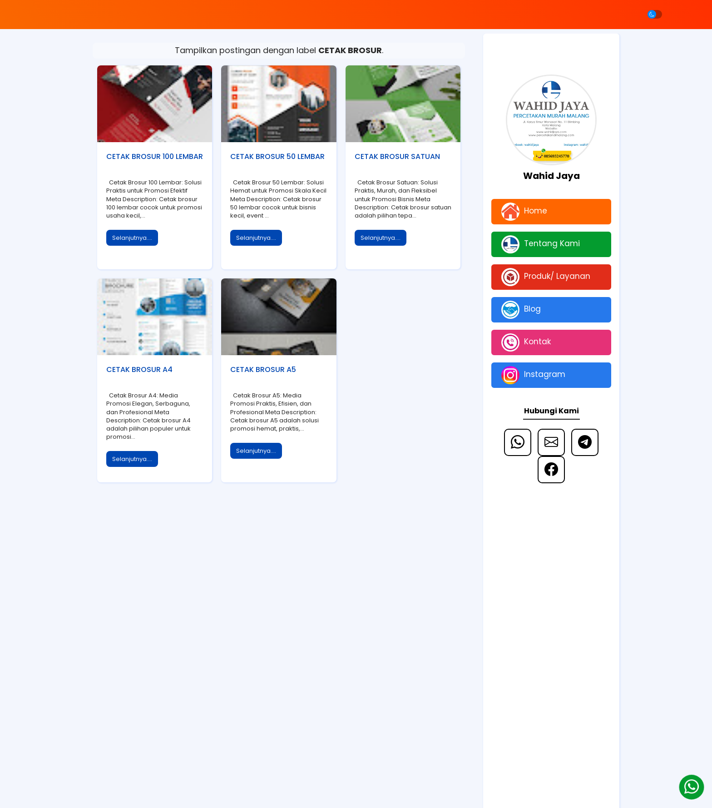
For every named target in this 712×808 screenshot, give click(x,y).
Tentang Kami (540, 244)
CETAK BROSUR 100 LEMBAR (154, 156)
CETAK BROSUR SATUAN (397, 156)
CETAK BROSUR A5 (263, 369)
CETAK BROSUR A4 (139, 369)
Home (524, 212)
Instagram (533, 375)
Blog (521, 310)
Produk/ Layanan (545, 277)
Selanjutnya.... (132, 237)
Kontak (526, 342)
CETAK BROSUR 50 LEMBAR (277, 156)
